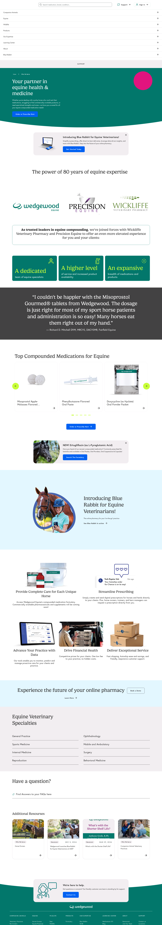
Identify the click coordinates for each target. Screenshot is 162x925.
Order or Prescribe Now (25, 62)
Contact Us (70, 842)
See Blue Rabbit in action (94, 471)
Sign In (142, 5)
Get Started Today (73, 97)
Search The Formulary (75, 405)
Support (124, 5)
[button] (72, 362)
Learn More (69, 646)
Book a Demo (135, 638)
